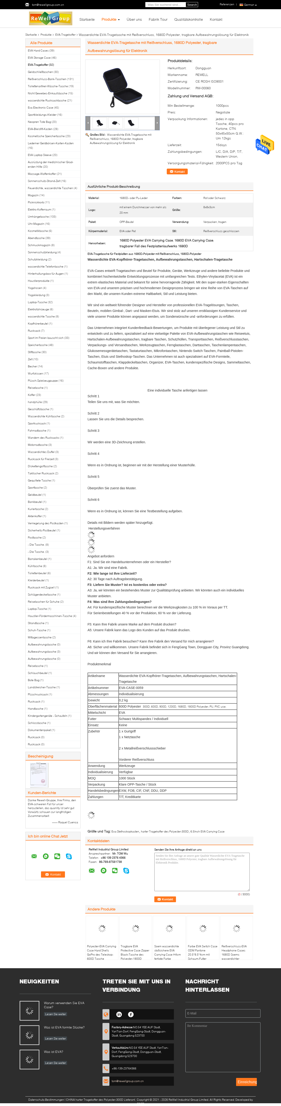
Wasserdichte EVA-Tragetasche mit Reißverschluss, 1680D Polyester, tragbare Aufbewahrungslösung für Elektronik (120, 139)
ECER (140, 1104)
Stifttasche (34, 352)
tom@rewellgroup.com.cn (48, 4)
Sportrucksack (37, 423)
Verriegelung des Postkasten (46, 523)
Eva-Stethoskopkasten (125, 831)
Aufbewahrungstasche (42, 644)
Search (192, 4)
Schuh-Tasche (37, 630)
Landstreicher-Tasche (42, 687)
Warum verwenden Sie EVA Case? (64, 1005)
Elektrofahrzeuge (38, 309)
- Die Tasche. (36, 544)
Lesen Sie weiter (55, 1014)
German (250, 5)
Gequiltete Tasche (39, 480)
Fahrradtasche (37, 430)
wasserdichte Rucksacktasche (47, 100)
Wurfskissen (35, 373)
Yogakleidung (36, 295)
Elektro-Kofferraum (39, 209)
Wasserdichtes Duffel (41, 452)
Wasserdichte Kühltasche (44, 416)
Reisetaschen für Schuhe (43, 601)
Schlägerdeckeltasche (42, 594)
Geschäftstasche (38, 409)
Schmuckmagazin (39, 245)
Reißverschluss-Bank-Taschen (47, 79)
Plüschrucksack (38, 694)
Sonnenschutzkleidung (42, 252)
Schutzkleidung (37, 259)
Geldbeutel (35, 494)
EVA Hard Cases (38, 50)
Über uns (134, 19)
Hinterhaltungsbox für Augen (46, 273)
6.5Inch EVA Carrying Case (207, 831)
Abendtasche (36, 238)
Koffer (31, 395)
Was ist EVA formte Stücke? (64, 1027)
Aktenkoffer (35, 516)
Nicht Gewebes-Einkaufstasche (47, 93)
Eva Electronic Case (40, 107)
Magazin (33, 195)
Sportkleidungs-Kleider (42, 114)
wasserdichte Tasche (41, 316)
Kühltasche (35, 566)
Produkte (109, 19)
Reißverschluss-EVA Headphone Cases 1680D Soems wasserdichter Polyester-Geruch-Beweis (234, 957)
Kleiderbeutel (36, 580)
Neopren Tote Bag (39, 122)
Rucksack (34, 330)
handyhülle (35, 402)
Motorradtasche (38, 444)
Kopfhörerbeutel (38, 323)
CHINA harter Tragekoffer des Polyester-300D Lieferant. (101, 1099)
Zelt (30, 359)
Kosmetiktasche (38, 231)
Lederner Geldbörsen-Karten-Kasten (51, 143)
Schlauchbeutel (38, 673)
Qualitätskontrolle (188, 19)
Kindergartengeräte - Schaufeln (47, 715)
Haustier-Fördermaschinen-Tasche (50, 616)
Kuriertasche (36, 509)
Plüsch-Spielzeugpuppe (43, 380)
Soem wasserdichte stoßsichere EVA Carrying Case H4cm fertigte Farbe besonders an (167, 955)
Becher (32, 366)
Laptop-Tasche (37, 302)
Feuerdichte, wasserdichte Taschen (50, 188)
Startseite (87, 19)
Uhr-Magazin (36, 223)
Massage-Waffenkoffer (42, 174)
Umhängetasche (38, 216)
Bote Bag (33, 680)
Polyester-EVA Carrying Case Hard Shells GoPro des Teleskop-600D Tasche (101, 952)
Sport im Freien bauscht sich (46, 338)
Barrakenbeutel (37, 559)
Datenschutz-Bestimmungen (46, 1099)
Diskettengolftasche (40, 466)
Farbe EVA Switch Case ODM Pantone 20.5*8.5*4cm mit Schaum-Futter (202, 952)
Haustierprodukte (39, 280)
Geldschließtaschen (40, 72)
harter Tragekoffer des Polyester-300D (165, 831)
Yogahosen (35, 288)
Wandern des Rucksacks (43, 437)
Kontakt (216, 19)
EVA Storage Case (39, 57)
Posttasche (35, 537)
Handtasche (35, 708)
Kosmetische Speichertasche (46, 136)
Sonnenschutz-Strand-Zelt (44, 181)
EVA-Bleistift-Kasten (40, 129)
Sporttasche (35, 487)
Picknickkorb (36, 202)
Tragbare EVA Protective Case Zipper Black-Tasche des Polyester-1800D (135, 952)
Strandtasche (36, 623)
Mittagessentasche (40, 637)
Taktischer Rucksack (41, 473)
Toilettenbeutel (37, 573)
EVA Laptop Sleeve (40, 155)
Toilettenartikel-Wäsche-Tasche (48, 86)
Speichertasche (38, 345)
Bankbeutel (35, 502)
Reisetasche (36, 387)
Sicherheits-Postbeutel (42, 530)
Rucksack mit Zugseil (41, 587)
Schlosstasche (37, 723)
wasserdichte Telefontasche (45, 266)
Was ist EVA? (53, 1052)
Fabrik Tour (158, 19)
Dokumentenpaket (39, 730)
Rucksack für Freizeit (41, 459)
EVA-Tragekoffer (65, 34)
